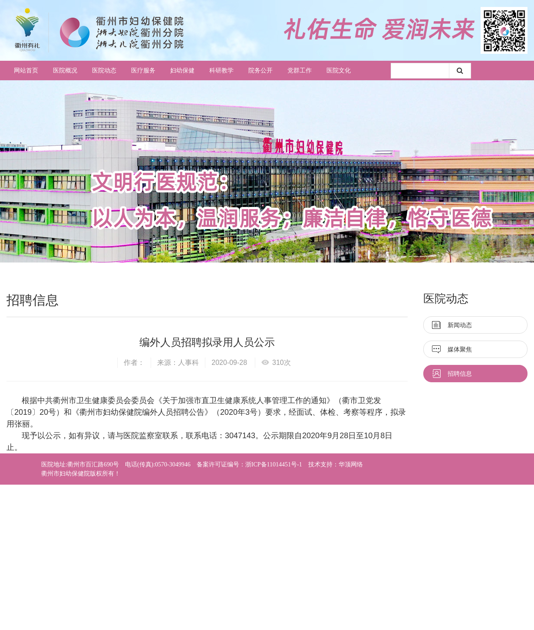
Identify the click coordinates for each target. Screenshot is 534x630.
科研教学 (221, 70)
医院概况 (65, 70)
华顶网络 (351, 464)
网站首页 (26, 70)
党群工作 (299, 70)
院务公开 (260, 70)
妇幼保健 (182, 70)
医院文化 (338, 70)
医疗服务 (143, 70)
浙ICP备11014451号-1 (273, 464)
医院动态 (104, 70)
